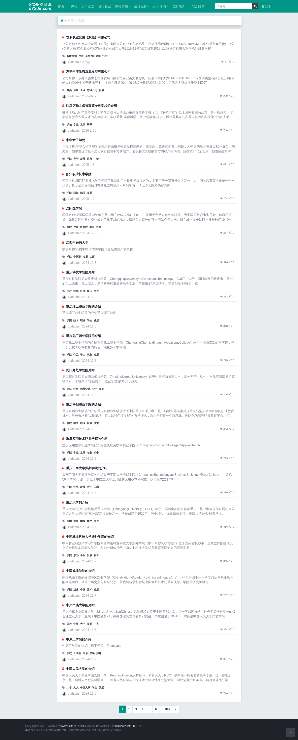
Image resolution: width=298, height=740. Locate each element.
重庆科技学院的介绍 (80, 272)
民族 (69, 623)
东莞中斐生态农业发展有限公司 (88, 71)
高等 (89, 124)
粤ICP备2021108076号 (128, 725)
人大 (76, 687)
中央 (96, 623)
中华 (96, 158)
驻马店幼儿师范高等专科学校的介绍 (91, 106)
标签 (71, 20)
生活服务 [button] (140, 6)
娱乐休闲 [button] (159, 6)
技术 (76, 320)
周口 (69, 388)
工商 (96, 486)
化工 (76, 354)
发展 (81, 20)
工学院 (77, 653)
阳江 (76, 192)
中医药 (77, 256)
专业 (89, 452)
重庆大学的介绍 (77, 502)
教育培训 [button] (178, 6)
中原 (85, 653)
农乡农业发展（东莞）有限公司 (88, 37)
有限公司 (72, 56)
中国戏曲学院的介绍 (80, 571)
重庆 (89, 290)
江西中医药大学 (77, 242)
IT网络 (72, 6)
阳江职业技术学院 (78, 174)
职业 (82, 192)
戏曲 (76, 589)
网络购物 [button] (121, 6)
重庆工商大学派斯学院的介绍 (86, 468)
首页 (60, 6)
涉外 (76, 555)
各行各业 (104, 6)
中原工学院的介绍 (78, 639)
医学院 (84, 227)
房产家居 (87, 6)
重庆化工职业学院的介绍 (83, 336)
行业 (105, 56)
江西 (92, 256)
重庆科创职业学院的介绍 (83, 404)
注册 (76, 90)
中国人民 (85, 687)
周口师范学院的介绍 (80, 370)
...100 (166, 709)
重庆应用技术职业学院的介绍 (86, 438)
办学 (76, 158)
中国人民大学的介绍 (80, 669)
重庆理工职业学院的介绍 (83, 306)
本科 (92, 227)
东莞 (69, 90)
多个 (96, 452)
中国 (82, 589)
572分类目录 (68, 725)
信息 (89, 158)
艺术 (89, 589)
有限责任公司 (93, 56)
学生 (76, 124)
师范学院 (85, 388)
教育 (96, 555)
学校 (69, 124)
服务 (98, 653)
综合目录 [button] (197, 6)
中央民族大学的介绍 (80, 605)
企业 (82, 90)
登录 (266, 6)
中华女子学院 (75, 140)
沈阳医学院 (74, 208)
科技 (82, 290)
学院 (69, 158)
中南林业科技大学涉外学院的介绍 (90, 536)
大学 (89, 486)
